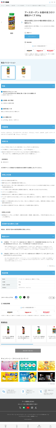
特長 (4, 86)
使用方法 (5, 143)
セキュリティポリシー (21, 420)
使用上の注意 (7, 178)
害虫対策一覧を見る (28, 357)
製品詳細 (5, 278)
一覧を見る (51, 271)
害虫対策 (13, 5)
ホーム (2, 5)
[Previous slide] (1, 22)
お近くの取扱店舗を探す (39, 46)
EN (52, 2)
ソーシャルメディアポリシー (31, 420)
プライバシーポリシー (11, 420)
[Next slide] (21, 22)
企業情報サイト (33, 422)
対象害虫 (5, 128)
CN (54, 2)
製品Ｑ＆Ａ (6, 241)
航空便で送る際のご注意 (11, 228)
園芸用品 (7, 5)
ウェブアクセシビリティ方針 (24, 422)
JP (49, 2)
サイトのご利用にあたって (43, 420)
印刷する (51, 303)
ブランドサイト (32, 36)
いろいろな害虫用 (20, 5)
